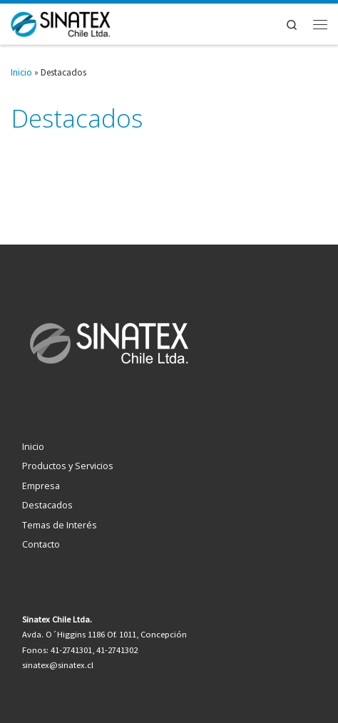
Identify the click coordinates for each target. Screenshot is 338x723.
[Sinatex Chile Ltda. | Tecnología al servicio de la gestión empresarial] (61, 22)
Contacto (41, 544)
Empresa (41, 485)
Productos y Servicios (67, 465)
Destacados (47, 504)
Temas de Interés (59, 524)
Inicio (21, 72)
